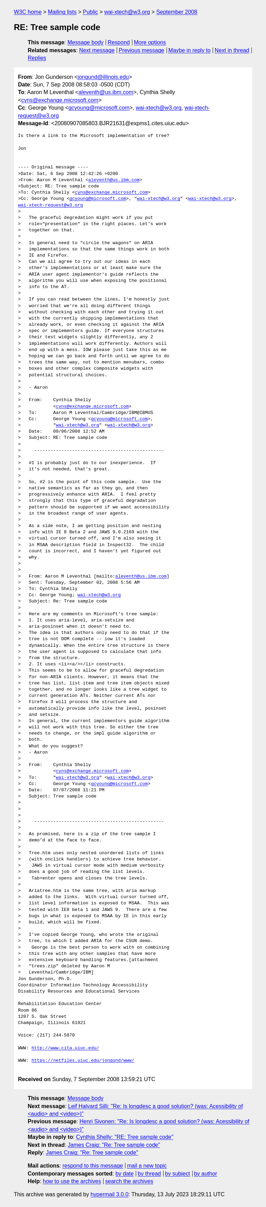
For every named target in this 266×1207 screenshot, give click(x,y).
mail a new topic (147, 1166)
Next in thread (232, 50)
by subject (177, 1174)
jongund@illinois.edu (103, 77)
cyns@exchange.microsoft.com (59, 100)
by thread (149, 1174)
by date (124, 1174)
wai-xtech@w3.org (127, 12)
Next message (97, 50)
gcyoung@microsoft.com (98, 108)
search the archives (129, 1181)
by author (205, 1174)
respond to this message (92, 1166)
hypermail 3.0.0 (109, 1194)
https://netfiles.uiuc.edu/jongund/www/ (83, 1061)
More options (150, 42)
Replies (37, 58)
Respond (119, 42)
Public (90, 12)
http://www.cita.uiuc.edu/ (65, 1048)
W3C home (28, 12)
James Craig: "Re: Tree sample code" (114, 1145)
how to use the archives (72, 1181)
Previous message (142, 50)
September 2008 (176, 12)
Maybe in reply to (189, 50)
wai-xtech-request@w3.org (50, 205)
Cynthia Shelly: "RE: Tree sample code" (125, 1137)
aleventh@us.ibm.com (105, 92)
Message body (86, 42)
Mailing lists (62, 12)
